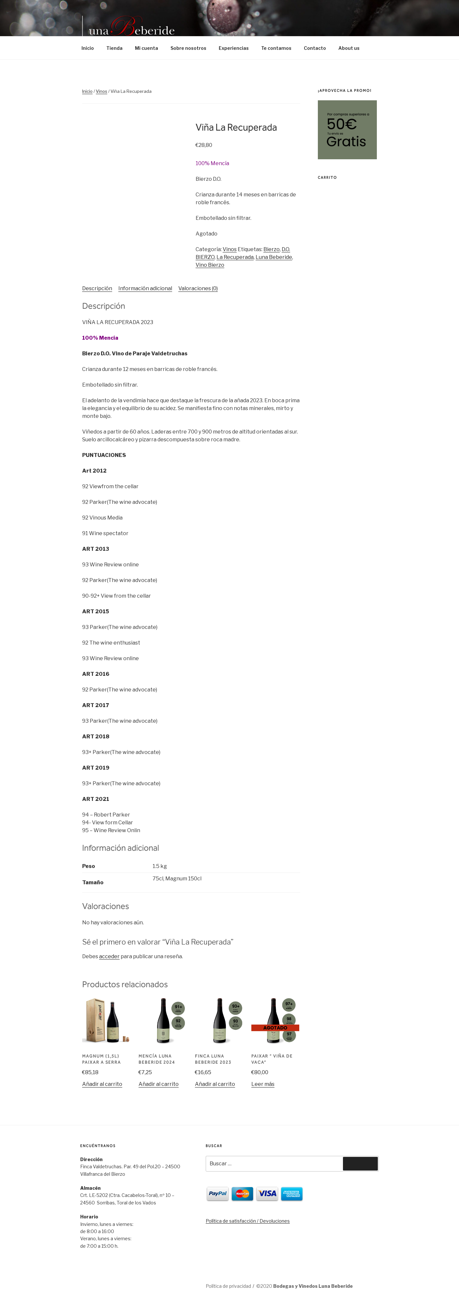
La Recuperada (235, 257)
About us (349, 48)
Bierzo (271, 249)
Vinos (101, 91)
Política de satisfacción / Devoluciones (248, 1221)
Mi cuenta (146, 48)
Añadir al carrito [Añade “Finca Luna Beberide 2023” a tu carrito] (215, 1084)
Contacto (315, 48)
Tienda (114, 48)
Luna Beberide (274, 257)
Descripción (97, 288)
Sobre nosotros (188, 48)
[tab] (97, 288)
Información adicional (145, 288)
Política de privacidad (228, 1286)
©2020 (304, 1286)
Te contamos (276, 48)
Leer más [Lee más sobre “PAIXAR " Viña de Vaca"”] (262, 1084)
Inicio (87, 48)
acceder (109, 956)
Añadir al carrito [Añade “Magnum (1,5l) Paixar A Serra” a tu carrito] (102, 1084)
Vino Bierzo (210, 265)
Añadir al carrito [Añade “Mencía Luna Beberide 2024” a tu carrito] (159, 1084)
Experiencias (234, 48)
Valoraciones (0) (198, 288)
